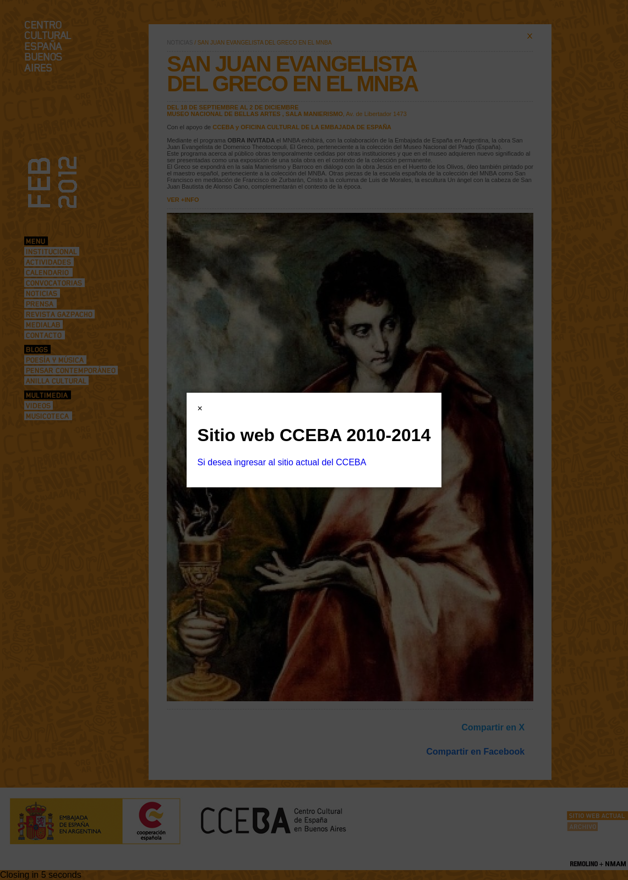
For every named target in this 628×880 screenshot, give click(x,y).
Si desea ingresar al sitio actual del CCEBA (282, 462)
